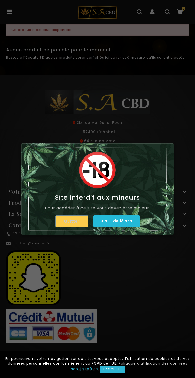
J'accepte (112, 369)
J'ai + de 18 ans (116, 221)
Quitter (71, 221)
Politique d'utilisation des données (153, 363)
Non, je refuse (84, 369)
